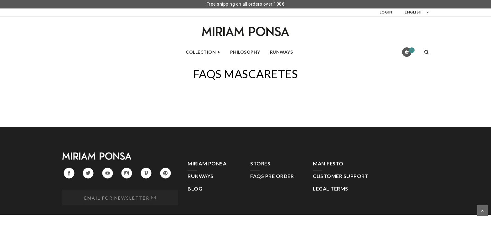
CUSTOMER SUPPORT (340, 176)
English (413, 12)
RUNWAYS (201, 176)
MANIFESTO (328, 163)
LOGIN (386, 12)
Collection (201, 52)
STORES (260, 163)
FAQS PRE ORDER (272, 176)
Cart (410, 50)
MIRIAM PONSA (207, 163)
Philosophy (245, 52)
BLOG (195, 188)
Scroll (482, 210)
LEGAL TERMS (330, 188)
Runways (281, 52)
